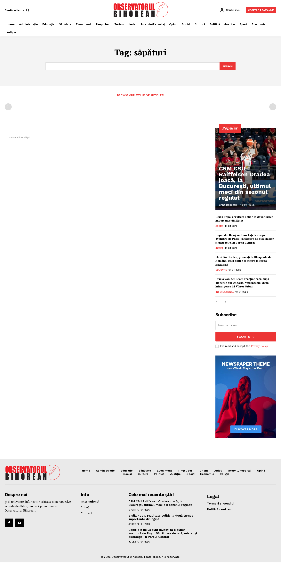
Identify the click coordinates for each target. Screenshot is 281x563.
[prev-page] (8, 107)
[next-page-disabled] (272, 107)
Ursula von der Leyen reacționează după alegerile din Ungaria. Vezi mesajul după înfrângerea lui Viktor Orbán (242, 283)
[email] (245, 325)
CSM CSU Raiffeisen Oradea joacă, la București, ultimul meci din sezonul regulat (246, 195)
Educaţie (221, 270)
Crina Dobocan (228, 205)
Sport (219, 226)
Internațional (224, 292)
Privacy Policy (259, 346)
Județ (219, 248)
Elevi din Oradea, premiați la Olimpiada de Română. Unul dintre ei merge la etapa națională (243, 261)
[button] (18, 10)
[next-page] (224, 302)
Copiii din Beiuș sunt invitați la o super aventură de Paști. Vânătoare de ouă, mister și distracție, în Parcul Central (244, 239)
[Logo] (141, 9)
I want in (246, 337)
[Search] (227, 66)
